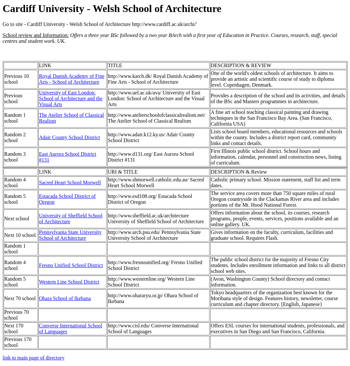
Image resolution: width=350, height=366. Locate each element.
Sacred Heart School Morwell (70, 182)
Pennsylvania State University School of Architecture (70, 235)
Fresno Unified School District (71, 265)
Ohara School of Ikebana (65, 298)
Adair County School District (69, 137)
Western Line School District (69, 282)
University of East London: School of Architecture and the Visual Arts (71, 98)
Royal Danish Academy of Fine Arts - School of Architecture (72, 79)
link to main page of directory (34, 357)
